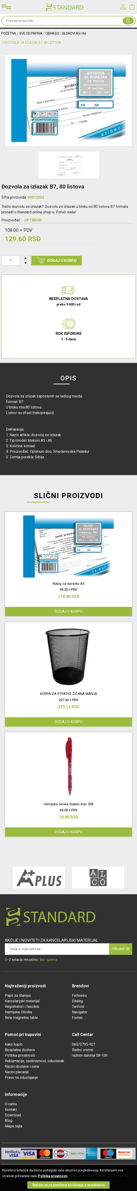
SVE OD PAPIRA (30, 33)
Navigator (79, 1012)
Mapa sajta (13, 1126)
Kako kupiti (14, 1044)
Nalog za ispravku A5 (68, 584)
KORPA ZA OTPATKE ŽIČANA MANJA (68, 694)
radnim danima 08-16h (90, 1055)
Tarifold (78, 1006)
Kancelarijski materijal (22, 1001)
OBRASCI (52, 33)
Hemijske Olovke (18, 1012)
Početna (8, 33)
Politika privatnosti (20, 1055)
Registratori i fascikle (22, 1006)
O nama (11, 1104)
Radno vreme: (83, 1050)
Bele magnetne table (21, 1017)
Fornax (77, 1017)
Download (13, 1115)
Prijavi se (121, 949)
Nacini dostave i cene (22, 1066)
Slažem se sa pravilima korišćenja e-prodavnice (68, 1185)
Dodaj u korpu (57, 260)
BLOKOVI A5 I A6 (74, 33)
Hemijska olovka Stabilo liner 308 (68, 804)
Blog (8, 1120)
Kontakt (11, 1109)
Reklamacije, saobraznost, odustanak (34, 1061)
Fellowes (79, 995)
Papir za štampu (18, 995)
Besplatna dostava (20, 1050)
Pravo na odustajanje (21, 1077)
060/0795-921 (84, 1044)
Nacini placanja (17, 1072)
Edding (77, 1001)
